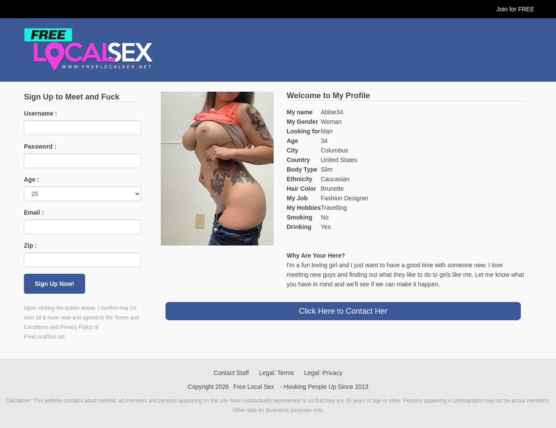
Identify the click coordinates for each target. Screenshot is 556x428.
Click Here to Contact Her (343, 311)
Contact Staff (231, 372)
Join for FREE (515, 9)
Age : (31, 179)
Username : (40, 113)
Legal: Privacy (323, 372)
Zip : (30, 245)
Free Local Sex (253, 386)
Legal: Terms (276, 372)
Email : (34, 212)
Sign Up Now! (54, 283)
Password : (40, 146)
